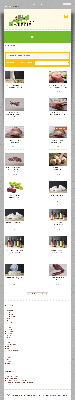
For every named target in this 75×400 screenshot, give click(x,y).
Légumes (9, 340)
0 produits (34, 4)
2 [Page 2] (30, 294)
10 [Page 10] (39, 294)
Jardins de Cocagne (12, 384)
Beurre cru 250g (58, 195)
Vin (8, 346)
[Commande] (52, 63)
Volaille (10, 329)
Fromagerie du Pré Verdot (14, 378)
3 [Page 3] (32, 294)
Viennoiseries (12, 316)
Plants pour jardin (11, 363)
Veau (10, 327)
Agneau (11, 320)
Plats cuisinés (10, 355)
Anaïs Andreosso (63, 395)
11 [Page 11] (42, 294)
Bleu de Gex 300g (14, 278)
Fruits (8, 342)
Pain (10, 312)
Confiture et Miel (11, 344)
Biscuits (11, 314)
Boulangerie (10, 310)
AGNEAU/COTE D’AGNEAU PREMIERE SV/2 (14, 114)
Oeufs (8, 337)
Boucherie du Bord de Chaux (14, 376)
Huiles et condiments (12, 350)
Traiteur (9, 357)
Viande (9, 318)
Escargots (9, 361)
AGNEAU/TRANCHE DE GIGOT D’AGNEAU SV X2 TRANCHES (14, 170)
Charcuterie (10, 331)
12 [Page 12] (45, 294)
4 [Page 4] (34, 294)
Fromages (9, 333)
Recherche (67, 4)
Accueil (7, 45)
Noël (8, 359)
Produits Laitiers (11, 335)
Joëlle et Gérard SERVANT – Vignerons (17, 380)
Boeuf (10, 323)
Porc (10, 325)
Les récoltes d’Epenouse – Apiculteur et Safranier (20, 382)
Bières (8, 348)
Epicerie (9, 352)
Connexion (16, 6)
